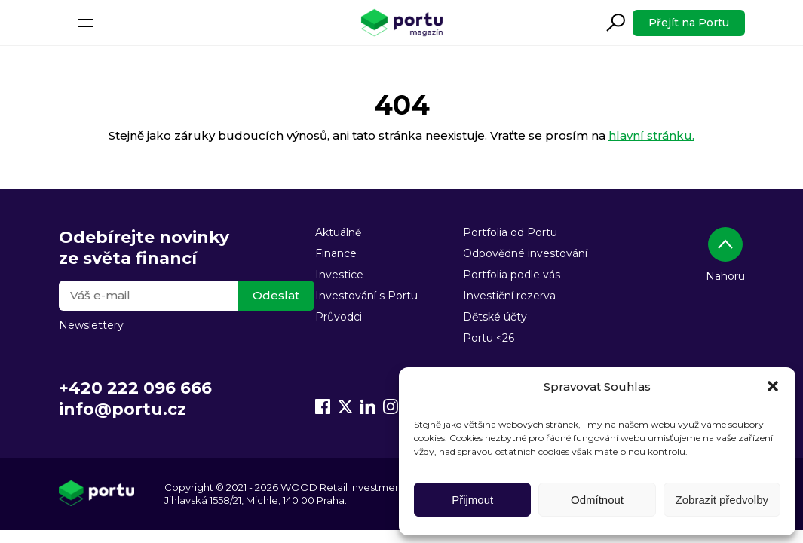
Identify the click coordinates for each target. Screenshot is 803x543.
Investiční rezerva (509, 295)
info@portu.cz (122, 409)
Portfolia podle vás (511, 274)
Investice (339, 274)
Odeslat (276, 295)
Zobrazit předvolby (722, 499)
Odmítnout (597, 499)
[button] (772, 386)
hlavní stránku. (651, 135)
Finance (336, 253)
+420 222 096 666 (135, 388)
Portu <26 (488, 338)
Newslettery (91, 325)
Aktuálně (338, 232)
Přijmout (472, 499)
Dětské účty (495, 317)
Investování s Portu (366, 295)
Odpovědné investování (525, 253)
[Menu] (85, 22)
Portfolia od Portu (510, 232)
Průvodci (338, 317)
